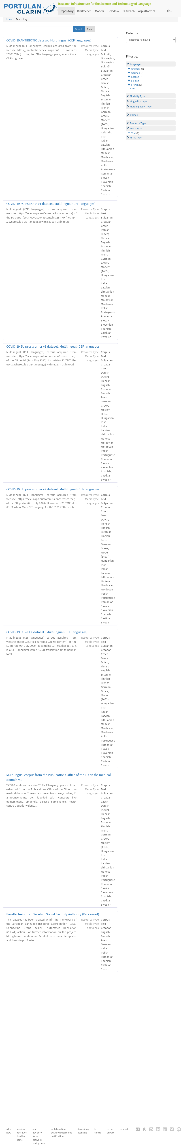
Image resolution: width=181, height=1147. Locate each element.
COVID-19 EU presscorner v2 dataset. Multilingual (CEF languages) (53, 489)
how (8, 1132)
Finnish (135, 80)
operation (21, 1132)
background (39, 1143)
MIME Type (136, 137)
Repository (66, 11)
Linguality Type (138, 101)
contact (124, 1129)
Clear (90, 29)
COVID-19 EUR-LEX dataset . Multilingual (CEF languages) (47, 632)
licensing (82, 1132)
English (135, 76)
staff (35, 1129)
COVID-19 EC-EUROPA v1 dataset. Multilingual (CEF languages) (50, 204)
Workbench (84, 11)
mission (20, 1129)
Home (8, 19)
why (8, 1129)
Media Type (136, 128)
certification (57, 1136)
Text (133, 133)
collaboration (58, 1129)
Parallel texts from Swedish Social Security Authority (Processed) (52, 914)
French (135, 84)
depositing (83, 1129)
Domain (134, 114)
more (132, 88)
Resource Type (138, 123)
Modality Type (137, 96)
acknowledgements (61, 1132)
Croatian (135, 68)
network (37, 1139)
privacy (110, 1132)
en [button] (171, 11)
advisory (37, 1132)
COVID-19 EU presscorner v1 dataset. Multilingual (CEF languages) (53, 346)
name (19, 1139)
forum (36, 1136)
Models (99, 11)
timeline (20, 1136)
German (135, 72)
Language (135, 64)
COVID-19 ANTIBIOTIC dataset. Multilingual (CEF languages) (48, 40)
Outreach (129, 11)
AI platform (146, 11)
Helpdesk (113, 11)
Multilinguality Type (141, 106)
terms (110, 1129)
